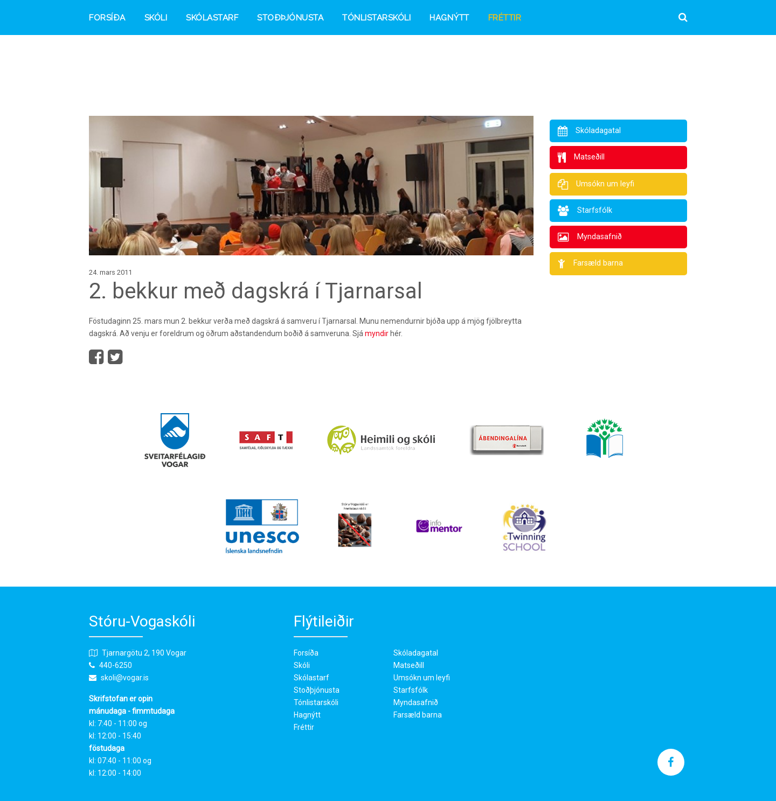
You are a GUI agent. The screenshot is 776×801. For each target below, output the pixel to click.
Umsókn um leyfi (421, 677)
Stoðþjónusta (290, 18)
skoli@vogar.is (125, 677)
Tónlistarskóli (376, 18)
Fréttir (505, 18)
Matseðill (408, 665)
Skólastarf (212, 18)
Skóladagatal (415, 653)
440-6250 (115, 665)
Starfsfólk (410, 690)
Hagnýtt (449, 18)
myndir (377, 333)
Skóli (156, 18)
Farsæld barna (417, 715)
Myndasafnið (415, 702)
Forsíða (107, 18)
